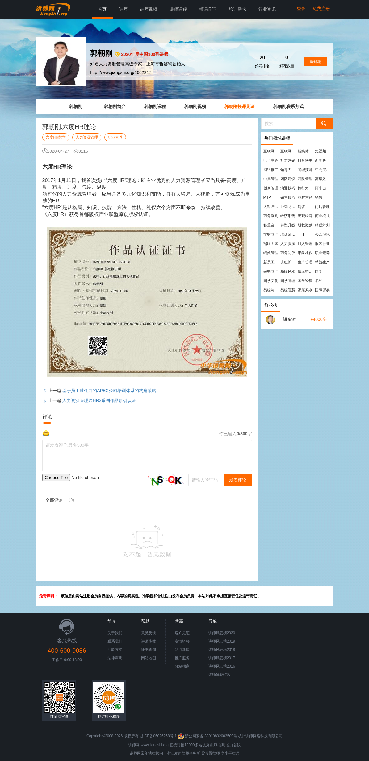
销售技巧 (287, 197)
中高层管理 (323, 170)
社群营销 (287, 160)
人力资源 (287, 244)
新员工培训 (271, 262)
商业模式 (322, 216)
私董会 (269, 225)
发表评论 (237, 480)
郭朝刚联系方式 (288, 106)
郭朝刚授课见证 (239, 106)
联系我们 (114, 641)
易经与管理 (271, 290)
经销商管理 (288, 207)
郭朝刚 (75, 106)
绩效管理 (270, 253)
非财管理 (270, 234)
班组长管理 (288, 262)
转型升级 (287, 225)
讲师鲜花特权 (219, 674)
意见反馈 (148, 633)
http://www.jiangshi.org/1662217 (120, 72)
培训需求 (237, 9)
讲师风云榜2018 (221, 649)
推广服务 (182, 658)
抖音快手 (305, 160)
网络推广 (270, 170)
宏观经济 (305, 216)
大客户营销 (271, 207)
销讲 (301, 207)
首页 (102, 9)
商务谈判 (270, 216)
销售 (318, 197)
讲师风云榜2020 (221, 633)
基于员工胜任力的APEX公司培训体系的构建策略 (109, 390)
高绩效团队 (323, 179)
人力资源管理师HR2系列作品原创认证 (99, 400)
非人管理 (305, 244)
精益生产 (322, 262)
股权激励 (305, 225)
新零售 (320, 160)
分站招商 (182, 666)
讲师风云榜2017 (221, 658)
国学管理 (287, 281)
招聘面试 (270, 244)
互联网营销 (271, 151)
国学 (318, 271)
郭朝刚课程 (155, 106)
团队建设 (287, 179)
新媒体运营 (306, 151)
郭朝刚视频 (195, 106)
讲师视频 (148, 9)
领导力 (285, 170)
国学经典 (305, 281)
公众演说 (322, 234)
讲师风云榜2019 (221, 641)
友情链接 (182, 641)
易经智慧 (287, 290)
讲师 (123, 9)
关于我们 (114, 633)
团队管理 (305, 179)
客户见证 (182, 633)
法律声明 (114, 658)
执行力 (303, 188)
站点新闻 (182, 649)
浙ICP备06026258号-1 (158, 736)
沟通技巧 (287, 188)
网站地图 (148, 658)
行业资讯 (267, 9)
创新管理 (270, 188)
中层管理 (270, 179)
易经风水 (287, 271)
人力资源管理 (87, 137)
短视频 (320, 151)
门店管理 (322, 207)
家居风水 (305, 290)
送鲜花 (315, 62)
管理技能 (305, 170)
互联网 (285, 151)
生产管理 (305, 262)
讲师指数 (148, 641)
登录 (301, 8)
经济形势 (287, 216)
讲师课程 (178, 9)
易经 (318, 281)
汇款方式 (114, 649)
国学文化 (270, 281)
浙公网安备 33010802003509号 (208, 736)
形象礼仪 (305, 253)
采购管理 (270, 271)
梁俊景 (206, 753)
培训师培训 (288, 234)
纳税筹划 (322, 225)
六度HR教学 (56, 137)
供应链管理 (306, 271)
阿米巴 (320, 188)
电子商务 (270, 160)
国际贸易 (322, 290)
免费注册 (321, 8)
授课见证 (207, 9)
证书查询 (148, 649)
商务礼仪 (287, 253)
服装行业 (322, 244)
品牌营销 (305, 197)
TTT (301, 234)
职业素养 (115, 137)
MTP (267, 197)
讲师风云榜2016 (221, 666)
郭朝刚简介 (115, 106)
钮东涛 (289, 319)
